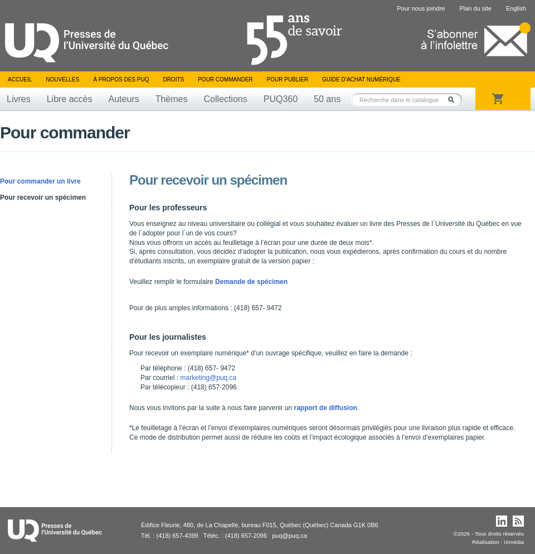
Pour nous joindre (421, 8)
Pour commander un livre (40, 181)
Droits (173, 79)
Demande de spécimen (251, 282)
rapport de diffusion (325, 408)
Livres (19, 99)
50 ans (327, 99)
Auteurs (124, 99)
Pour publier (287, 79)
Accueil (20, 79)
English (516, 8)
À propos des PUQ (121, 79)
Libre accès (70, 99)
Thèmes (171, 99)
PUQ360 (281, 99)
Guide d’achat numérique (361, 79)
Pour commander (225, 79)
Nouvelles (62, 79)
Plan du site (475, 8)
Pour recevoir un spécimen (43, 197)
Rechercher (454, 100)
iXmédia (514, 542)
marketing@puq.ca (208, 378)
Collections (225, 99)
